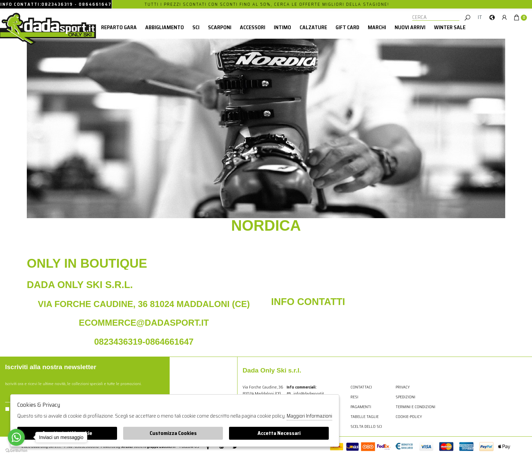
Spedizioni (405, 397)
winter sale (450, 27)
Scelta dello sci (366, 426)
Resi (354, 397)
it (480, 17)
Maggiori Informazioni (309, 416)
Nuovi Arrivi (410, 27)
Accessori (252, 27)
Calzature (313, 27)
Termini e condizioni (415, 406)
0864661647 (95, 4)
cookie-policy (409, 416)
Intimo (282, 27)
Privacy (403, 387)
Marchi (377, 27)
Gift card (347, 27)
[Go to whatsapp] (16, 437)
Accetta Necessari (279, 433)
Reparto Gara (119, 27)
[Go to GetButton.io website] (16, 450)
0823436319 (57, 4)
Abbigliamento (164, 27)
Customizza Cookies (173, 433)
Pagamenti (360, 406)
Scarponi (219, 27)
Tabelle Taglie (364, 416)
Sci (196, 27)
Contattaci (361, 387)
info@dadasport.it (305, 393)
